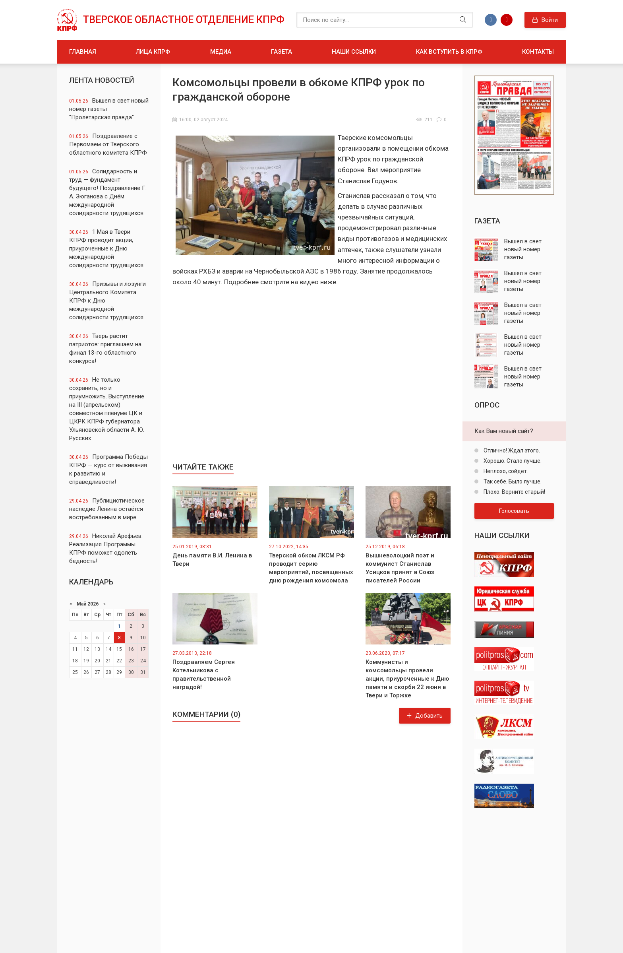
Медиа (220, 51)
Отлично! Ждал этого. (511, 450)
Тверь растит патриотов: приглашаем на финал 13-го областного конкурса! (105, 348)
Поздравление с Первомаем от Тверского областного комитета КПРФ (108, 144)
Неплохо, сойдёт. (505, 471)
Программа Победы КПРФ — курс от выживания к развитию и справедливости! (108, 469)
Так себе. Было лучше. (512, 481)
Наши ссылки (354, 51)
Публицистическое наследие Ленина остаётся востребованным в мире (107, 509)
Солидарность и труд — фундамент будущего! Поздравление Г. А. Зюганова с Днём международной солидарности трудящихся (108, 192)
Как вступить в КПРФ (449, 51)
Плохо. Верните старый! (513, 492)
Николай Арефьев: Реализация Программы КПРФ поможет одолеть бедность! (106, 548)
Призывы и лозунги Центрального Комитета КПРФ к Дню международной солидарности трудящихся (107, 300)
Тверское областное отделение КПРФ (183, 19)
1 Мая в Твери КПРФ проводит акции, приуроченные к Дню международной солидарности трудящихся (106, 248)
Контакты (538, 51)
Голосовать (514, 511)
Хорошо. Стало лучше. (512, 461)
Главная (82, 51)
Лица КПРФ (153, 51)
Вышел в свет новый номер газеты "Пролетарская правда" (109, 109)
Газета (281, 51)
